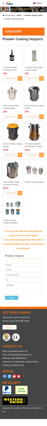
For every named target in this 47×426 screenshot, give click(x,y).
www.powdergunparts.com (17, 351)
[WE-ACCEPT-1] (15, 390)
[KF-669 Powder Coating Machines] (23, 9)
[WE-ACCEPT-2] (15, 401)
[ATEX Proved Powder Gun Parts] (11, 337)
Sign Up (9, 327)
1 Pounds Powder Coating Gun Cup (10, 68)
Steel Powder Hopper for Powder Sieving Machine (11, 183)
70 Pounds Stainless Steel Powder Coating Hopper (33, 145)
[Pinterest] (19, 376)
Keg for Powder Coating (34, 182)
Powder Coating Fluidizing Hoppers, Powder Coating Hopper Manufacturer (12, 221)
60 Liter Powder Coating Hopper (12, 145)
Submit (11, 298)
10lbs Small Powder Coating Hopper (11, 107)
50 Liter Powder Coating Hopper (34, 107)
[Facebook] (5, 376)
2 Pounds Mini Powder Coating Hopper (33, 68)
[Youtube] (14, 376)
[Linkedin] (9, 376)
